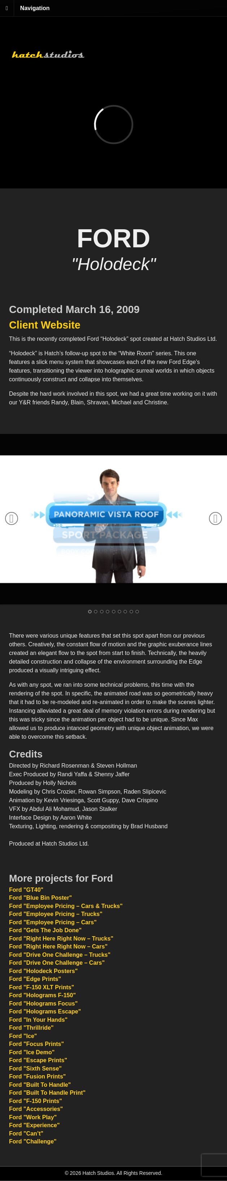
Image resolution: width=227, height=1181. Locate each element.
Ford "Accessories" (36, 1109)
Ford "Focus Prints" (36, 1044)
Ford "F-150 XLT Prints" (41, 987)
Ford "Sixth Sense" (35, 1068)
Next (215, 518)
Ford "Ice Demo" (31, 1052)
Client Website (44, 325)
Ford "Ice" (23, 1036)
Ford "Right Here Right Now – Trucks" (61, 938)
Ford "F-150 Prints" (35, 1101)
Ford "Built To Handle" (40, 1085)
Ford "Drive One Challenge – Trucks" (59, 955)
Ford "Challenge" (33, 1141)
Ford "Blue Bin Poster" (40, 898)
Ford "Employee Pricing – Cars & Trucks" (66, 906)
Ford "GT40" (26, 890)
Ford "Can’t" (26, 1133)
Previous (11, 518)
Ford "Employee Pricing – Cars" (53, 922)
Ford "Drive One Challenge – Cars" (57, 963)
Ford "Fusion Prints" (37, 1076)
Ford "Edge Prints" (35, 979)
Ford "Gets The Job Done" (45, 930)
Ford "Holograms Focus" (43, 1003)
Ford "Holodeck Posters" (43, 971)
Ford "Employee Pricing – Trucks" (55, 914)
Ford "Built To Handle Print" (47, 1093)
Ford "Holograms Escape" (45, 1011)
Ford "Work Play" (33, 1117)
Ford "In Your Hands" (38, 1020)
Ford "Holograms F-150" (42, 995)
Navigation (35, 8)
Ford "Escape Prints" (38, 1060)
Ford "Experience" (34, 1125)
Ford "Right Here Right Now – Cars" (58, 946)
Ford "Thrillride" (31, 1028)
